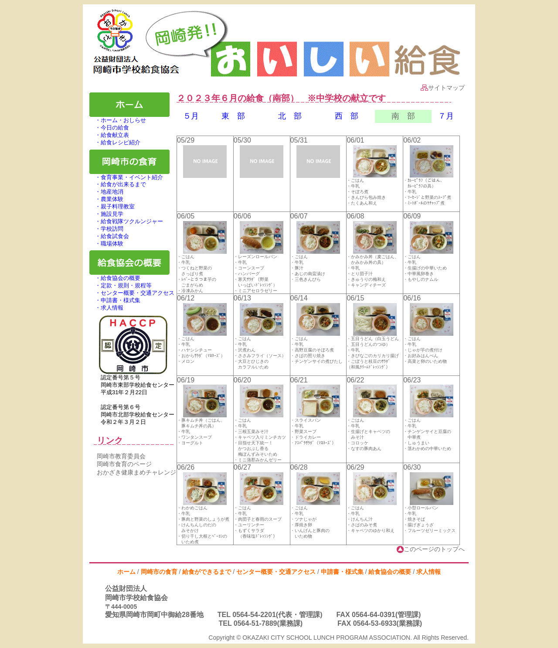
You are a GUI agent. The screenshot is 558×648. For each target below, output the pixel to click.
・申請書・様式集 (114, 300)
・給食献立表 (109, 135)
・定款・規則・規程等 (120, 285)
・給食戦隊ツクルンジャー (126, 221)
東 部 (233, 116)
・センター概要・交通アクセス (131, 293)
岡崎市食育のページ (124, 463)
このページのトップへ (431, 549)
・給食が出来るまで (117, 184)
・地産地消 (106, 191)
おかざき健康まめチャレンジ (136, 472)
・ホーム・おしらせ (117, 120)
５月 (191, 116)
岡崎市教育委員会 (121, 456)
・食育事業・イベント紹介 (126, 177)
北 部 (290, 116)
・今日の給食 (109, 127)
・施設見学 (106, 214)
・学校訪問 (106, 228)
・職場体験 (106, 243)
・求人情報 (106, 307)
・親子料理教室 (112, 206)
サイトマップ (443, 87)
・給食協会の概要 (114, 278)
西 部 (346, 116)
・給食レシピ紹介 (114, 142)
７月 (446, 116)
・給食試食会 (109, 236)
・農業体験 (106, 199)
